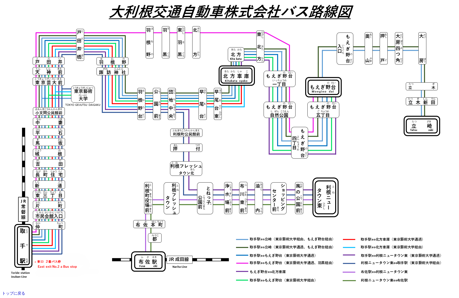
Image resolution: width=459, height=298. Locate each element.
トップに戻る (13, 293)
